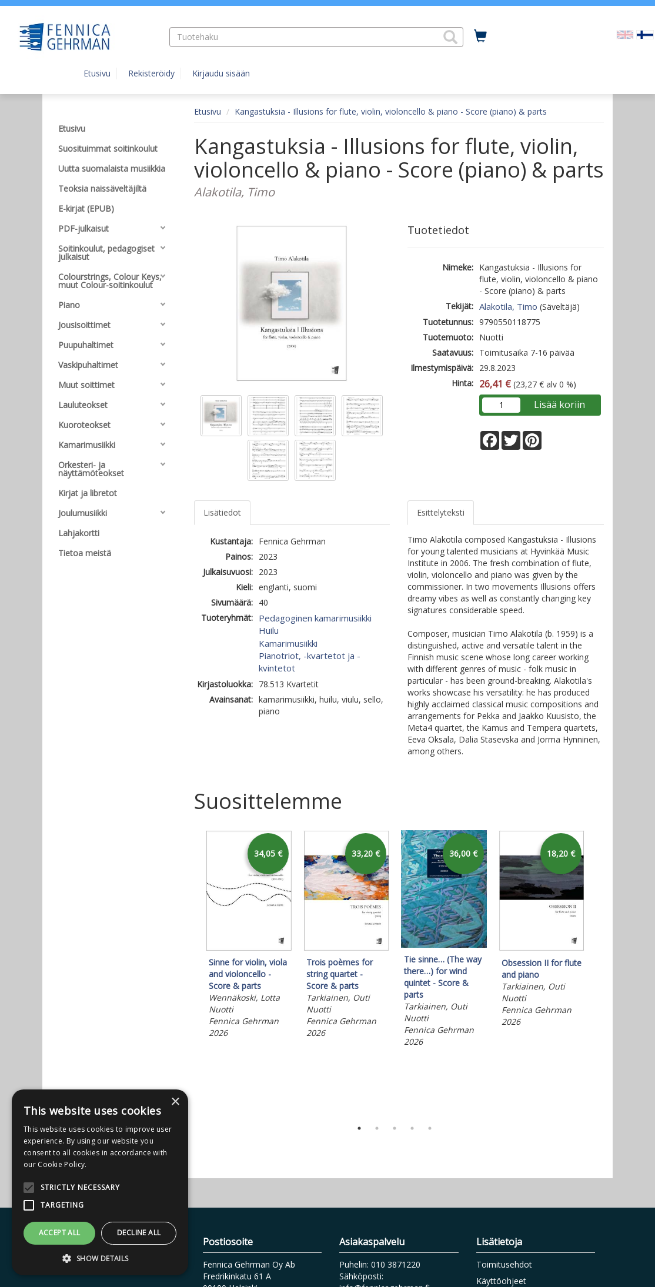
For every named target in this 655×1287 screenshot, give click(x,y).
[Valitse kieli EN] (625, 33)
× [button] (175, 1102)
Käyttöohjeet (501, 1280)
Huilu (269, 630)
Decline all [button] (139, 1233)
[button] (450, 37)
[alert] (100, 1182)
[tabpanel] (249, 936)
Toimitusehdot (504, 1264)
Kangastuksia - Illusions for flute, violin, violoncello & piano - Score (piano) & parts (391, 111)
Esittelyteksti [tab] (440, 512)
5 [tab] (430, 1128)
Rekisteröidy (151, 73)
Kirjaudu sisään (221, 73)
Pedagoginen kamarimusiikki (315, 618)
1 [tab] (359, 1128)
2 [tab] (377, 1128)
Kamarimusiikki (288, 643)
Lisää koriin (559, 404)
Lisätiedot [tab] (222, 512)
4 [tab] (412, 1128)
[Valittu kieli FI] (645, 33)
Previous (191, 972)
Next (598, 972)
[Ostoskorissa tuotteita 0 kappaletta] (480, 36)
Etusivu (97, 73)
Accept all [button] (60, 1233)
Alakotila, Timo (508, 306)
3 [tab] (394, 1128)
